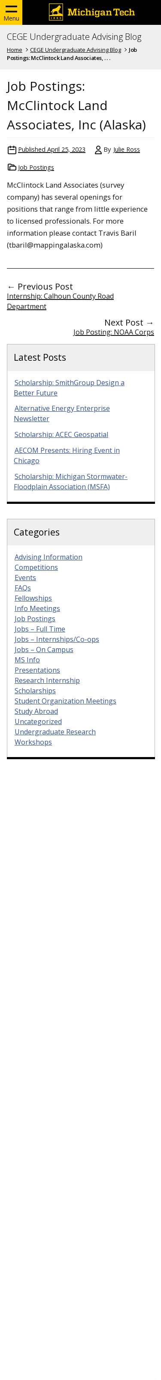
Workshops (33, 742)
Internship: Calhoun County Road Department (60, 301)
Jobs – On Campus (44, 649)
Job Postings (36, 167)
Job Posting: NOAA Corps (113, 332)
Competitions (36, 567)
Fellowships (33, 598)
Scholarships (35, 690)
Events (25, 577)
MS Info (27, 660)
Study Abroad (36, 711)
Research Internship (47, 680)
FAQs (23, 588)
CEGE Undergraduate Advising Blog (74, 37)
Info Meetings (37, 608)
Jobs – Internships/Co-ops (57, 639)
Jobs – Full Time (40, 629)
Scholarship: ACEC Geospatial (61, 434)
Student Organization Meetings (65, 701)
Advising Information (48, 557)
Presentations (37, 670)
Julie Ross (126, 149)
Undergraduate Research (55, 731)
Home (14, 50)
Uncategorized (38, 721)
